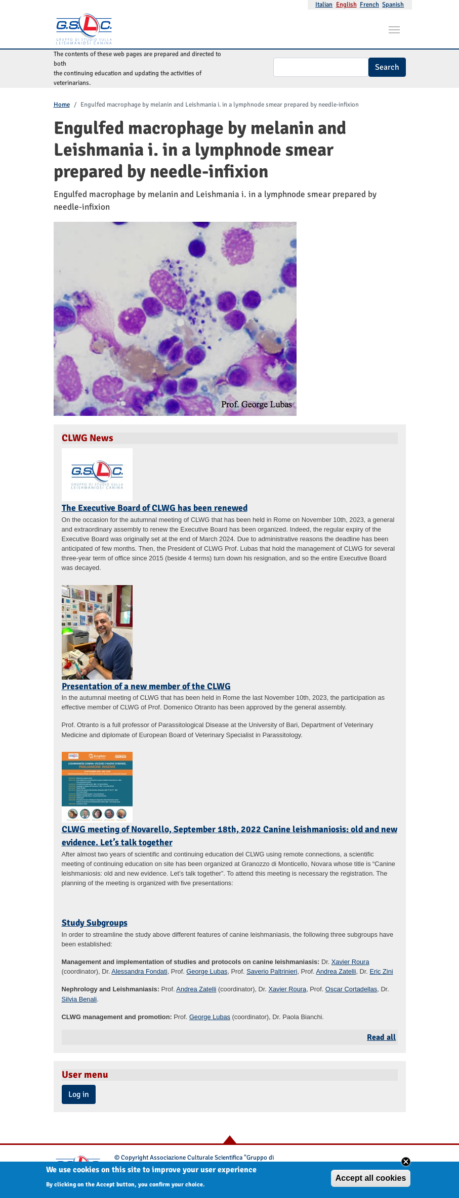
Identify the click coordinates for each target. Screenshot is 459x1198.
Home (62, 105)
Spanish (393, 5)
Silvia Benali (79, 999)
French (369, 5)
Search (387, 67)
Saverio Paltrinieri (271, 971)
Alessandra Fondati (139, 971)
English (346, 5)
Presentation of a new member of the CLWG (146, 686)
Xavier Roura (350, 962)
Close (406, 1164)
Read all (381, 1037)
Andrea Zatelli (336, 971)
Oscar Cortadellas (351, 989)
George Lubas (206, 971)
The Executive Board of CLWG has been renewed (154, 507)
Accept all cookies (371, 1180)
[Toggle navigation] (394, 28)
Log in (78, 1094)
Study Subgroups (95, 922)
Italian (323, 5)
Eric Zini (381, 971)
